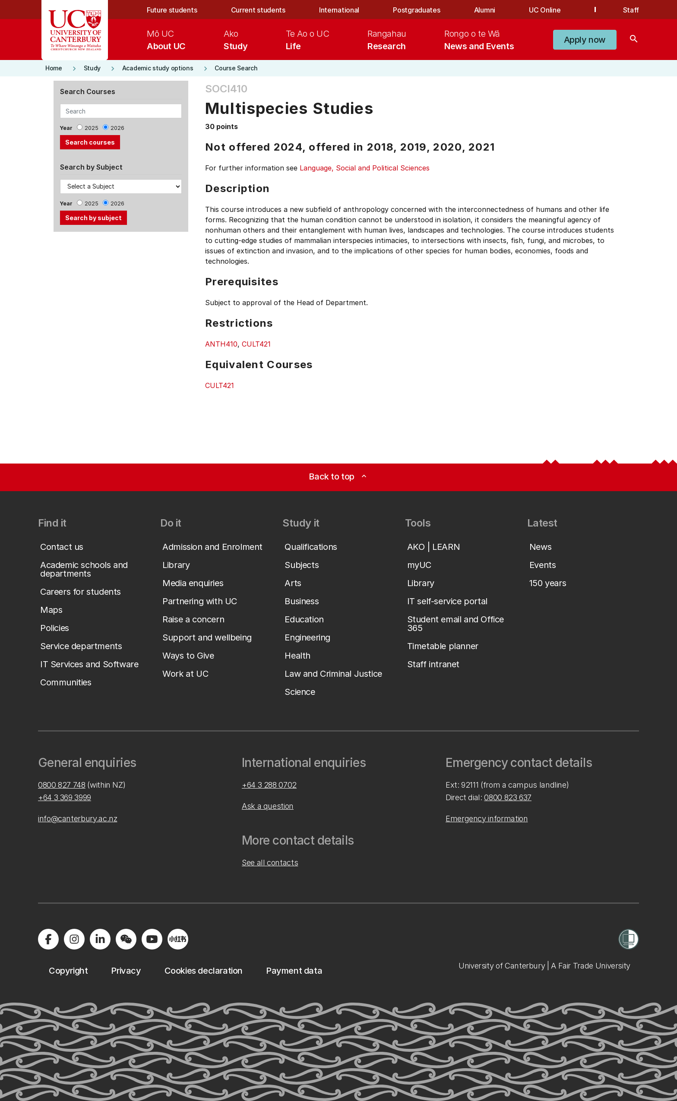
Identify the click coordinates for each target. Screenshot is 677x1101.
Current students (258, 10)
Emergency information (487, 818)
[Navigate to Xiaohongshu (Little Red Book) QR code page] (178, 939)
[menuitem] (166, 39)
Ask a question (268, 806)
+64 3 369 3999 (64, 797)
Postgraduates (416, 10)
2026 (117, 128)
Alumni (484, 10)
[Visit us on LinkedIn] (100, 939)
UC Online (544, 10)
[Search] (634, 39)
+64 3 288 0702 (269, 784)
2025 (91, 128)
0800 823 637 (507, 797)
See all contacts (270, 862)
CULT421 (256, 344)
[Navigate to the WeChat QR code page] (126, 939)
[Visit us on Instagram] (74, 939)
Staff (631, 10)
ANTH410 (221, 344)
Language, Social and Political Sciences (365, 168)
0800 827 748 (61, 784)
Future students (172, 10)
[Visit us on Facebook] (48, 939)
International (339, 10)
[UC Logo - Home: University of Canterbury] (74, 30)
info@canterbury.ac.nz (77, 818)
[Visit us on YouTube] (152, 939)
